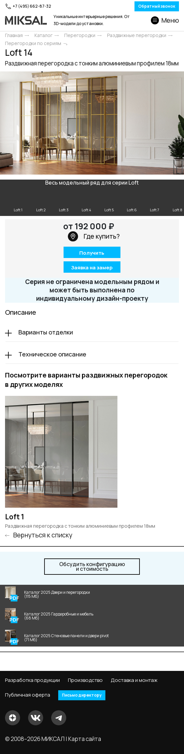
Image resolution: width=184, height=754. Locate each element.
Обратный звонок (156, 6)
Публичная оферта (27, 695)
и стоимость (92, 566)
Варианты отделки (45, 332)
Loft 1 (14, 517)
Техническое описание (52, 354)
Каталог (43, 35)
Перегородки (79, 35)
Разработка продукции (32, 680)
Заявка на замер (92, 267)
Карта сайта (84, 739)
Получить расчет (92, 253)
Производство (85, 680)
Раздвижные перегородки (136, 35)
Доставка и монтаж (134, 680)
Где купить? (94, 236)
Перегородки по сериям (33, 43)
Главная (14, 35)
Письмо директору (82, 695)
